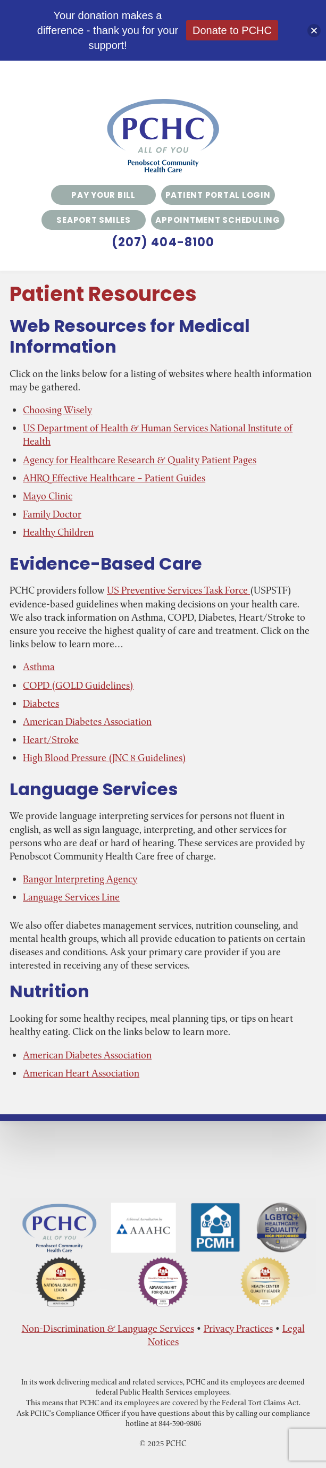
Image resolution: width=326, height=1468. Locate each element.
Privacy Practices (238, 1328)
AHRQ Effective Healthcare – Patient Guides (114, 478)
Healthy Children (58, 532)
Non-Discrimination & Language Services (108, 1328)
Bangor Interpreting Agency (80, 879)
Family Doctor (52, 514)
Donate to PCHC (232, 30)
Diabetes (41, 703)
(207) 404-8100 (163, 243)
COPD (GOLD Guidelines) (78, 685)
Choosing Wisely (57, 409)
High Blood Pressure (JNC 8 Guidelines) (104, 757)
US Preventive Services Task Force (178, 590)
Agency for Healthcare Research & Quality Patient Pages (139, 459)
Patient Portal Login (218, 195)
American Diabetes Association (87, 721)
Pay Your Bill (103, 195)
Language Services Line (71, 897)
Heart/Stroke (51, 739)
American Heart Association (81, 1073)
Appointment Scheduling (217, 220)
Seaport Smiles (93, 220)
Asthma (39, 666)
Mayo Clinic (47, 496)
